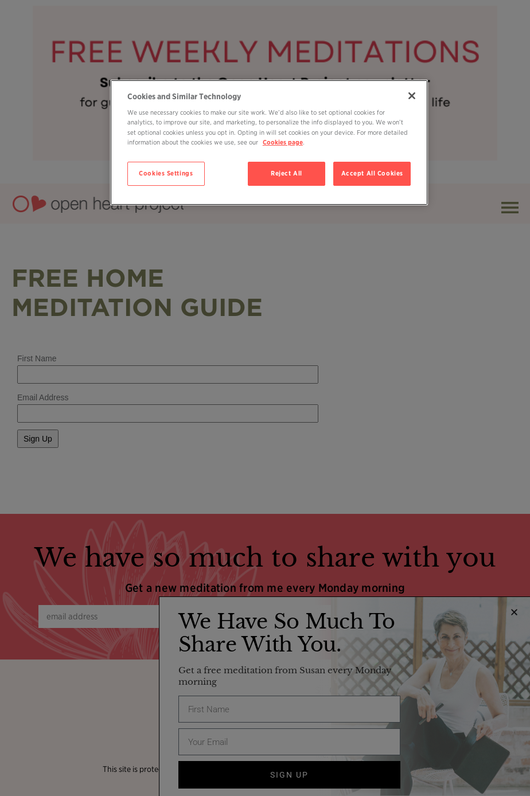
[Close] (411, 95)
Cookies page (283, 142)
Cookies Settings (166, 173)
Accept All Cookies (372, 173)
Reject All (286, 173)
